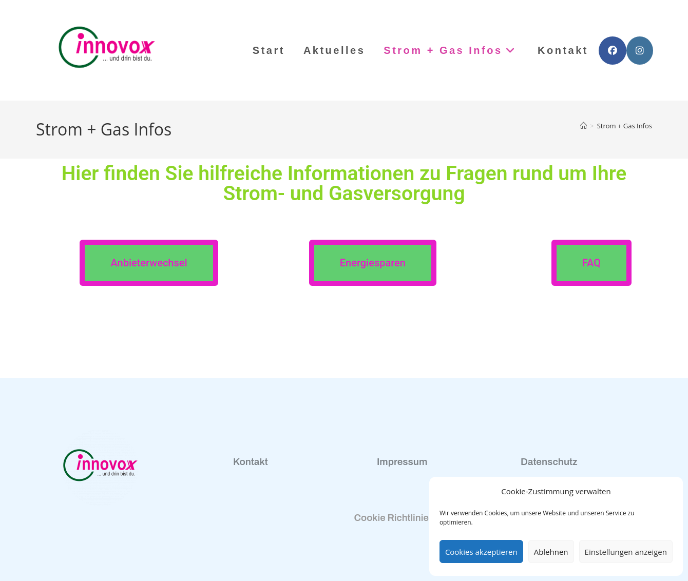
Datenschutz (549, 461)
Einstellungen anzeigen (626, 552)
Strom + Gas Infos (624, 125)
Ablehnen (551, 552)
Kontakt (250, 461)
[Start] (583, 125)
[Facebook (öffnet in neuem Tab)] (612, 50)
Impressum (402, 461)
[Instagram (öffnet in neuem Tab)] (639, 50)
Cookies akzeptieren (481, 552)
